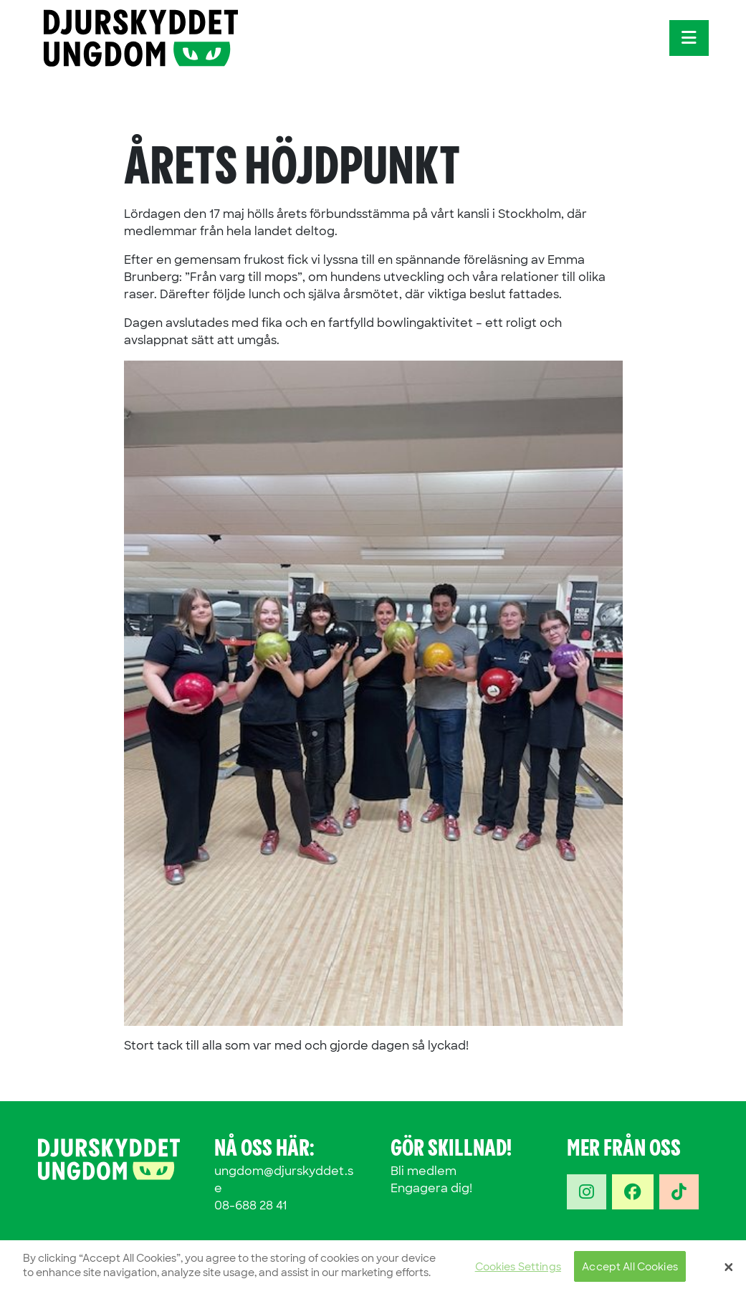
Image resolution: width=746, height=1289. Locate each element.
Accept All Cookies (630, 1271)
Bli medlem (423, 1171)
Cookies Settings (518, 1271)
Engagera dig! (431, 1188)
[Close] (729, 1271)
